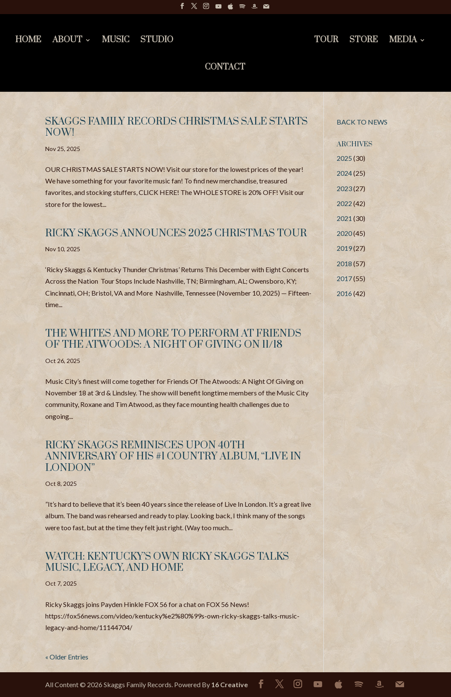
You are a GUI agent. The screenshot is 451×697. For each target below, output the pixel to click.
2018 (344, 263)
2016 (344, 293)
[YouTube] (218, 8)
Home (28, 41)
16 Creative (229, 684)
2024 (344, 173)
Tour (326, 41)
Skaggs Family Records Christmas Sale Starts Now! (176, 127)
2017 (344, 278)
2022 (344, 203)
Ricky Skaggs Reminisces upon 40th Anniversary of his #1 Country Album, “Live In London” (173, 456)
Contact (225, 68)
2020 (344, 233)
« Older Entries (66, 657)
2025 (344, 158)
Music (115, 41)
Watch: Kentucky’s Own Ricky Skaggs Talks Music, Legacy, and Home (167, 562)
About (67, 41)
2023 (344, 188)
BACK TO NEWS (362, 122)
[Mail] (266, 8)
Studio (156, 41)
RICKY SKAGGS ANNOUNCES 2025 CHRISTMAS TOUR (176, 233)
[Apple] (230, 8)
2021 (344, 218)
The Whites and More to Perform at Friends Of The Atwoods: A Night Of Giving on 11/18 (173, 339)
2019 (344, 248)
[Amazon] (254, 8)
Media (403, 41)
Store (363, 41)
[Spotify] (242, 8)
